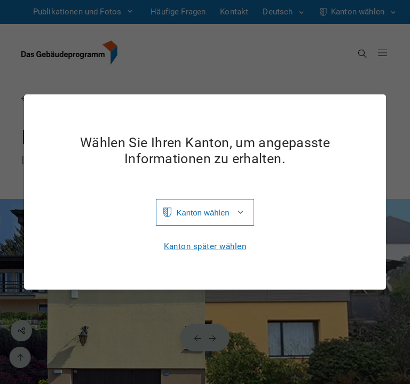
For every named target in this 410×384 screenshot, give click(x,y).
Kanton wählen (202, 212)
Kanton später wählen (205, 247)
